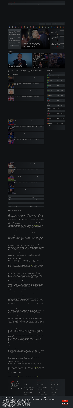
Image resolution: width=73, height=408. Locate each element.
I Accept (64, 400)
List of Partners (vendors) (37, 402)
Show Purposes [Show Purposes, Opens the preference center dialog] (65, 403)
